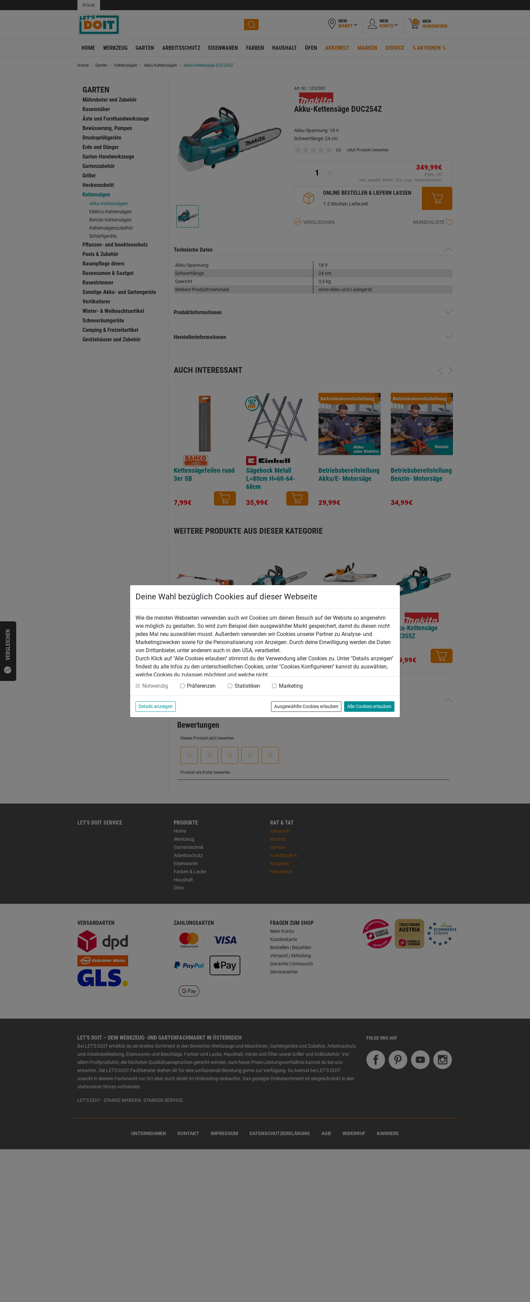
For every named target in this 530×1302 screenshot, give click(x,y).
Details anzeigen (156, 706)
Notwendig (155, 686)
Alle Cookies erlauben (369, 706)
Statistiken (247, 686)
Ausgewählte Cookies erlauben (306, 706)
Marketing (291, 686)
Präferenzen (201, 686)
